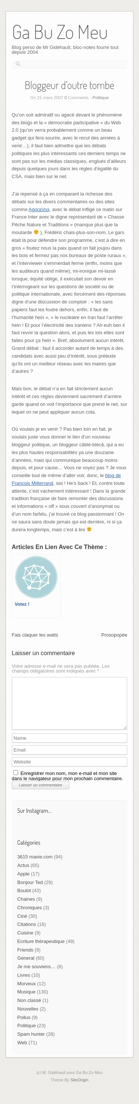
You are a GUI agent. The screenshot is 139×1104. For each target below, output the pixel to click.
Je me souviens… (36, 975)
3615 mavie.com (35, 865)
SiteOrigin (79, 1089)
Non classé (29, 1009)
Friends (25, 959)
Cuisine (25, 941)
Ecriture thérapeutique (41, 950)
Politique (100, 97)
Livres (23, 984)
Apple (23, 883)
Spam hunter (31, 1043)
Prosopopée (114, 634)
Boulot (24, 899)
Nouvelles (28, 1018)
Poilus (23, 1026)
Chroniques (29, 916)
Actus (23, 874)
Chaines (26, 908)
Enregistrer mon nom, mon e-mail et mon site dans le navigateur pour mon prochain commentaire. (67, 784)
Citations (26, 933)
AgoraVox (39, 209)
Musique (26, 1000)
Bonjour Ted (30, 891)
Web (22, 1051)
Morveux (26, 992)
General (25, 967)
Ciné (22, 925)
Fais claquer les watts (35, 634)
